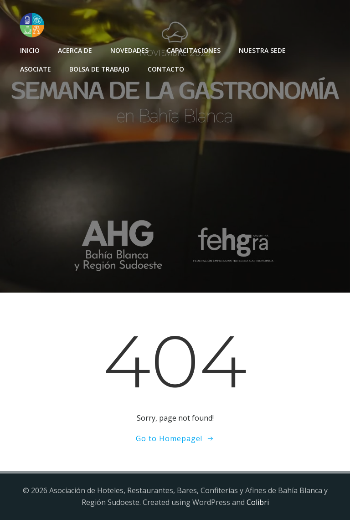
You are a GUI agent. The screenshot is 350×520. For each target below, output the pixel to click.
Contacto (166, 69)
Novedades (129, 50)
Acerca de (75, 50)
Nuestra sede (262, 50)
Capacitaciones (194, 50)
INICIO (30, 50)
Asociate (35, 69)
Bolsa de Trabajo (99, 69)
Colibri (258, 502)
